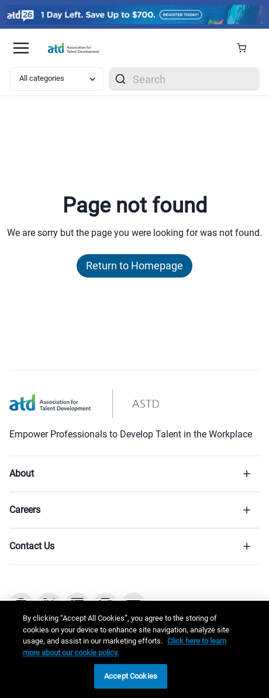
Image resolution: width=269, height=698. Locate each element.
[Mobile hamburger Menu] (21, 48)
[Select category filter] (56, 79)
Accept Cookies (130, 676)
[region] (134, 649)
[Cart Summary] (246, 48)
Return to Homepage (134, 265)
